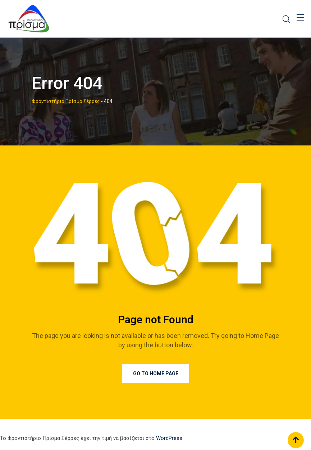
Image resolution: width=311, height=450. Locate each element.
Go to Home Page (155, 373)
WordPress (169, 438)
